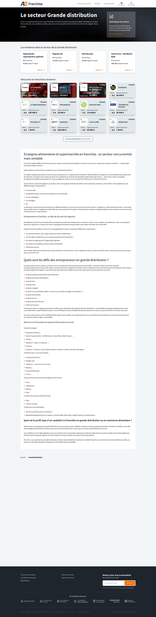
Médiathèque (25, 581)
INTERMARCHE (35, 87)
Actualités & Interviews (28, 578)
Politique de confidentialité (41, 612)
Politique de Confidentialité (126, 588)
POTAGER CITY (35, 122)
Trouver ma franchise (28, 575)
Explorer (41, 70)
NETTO (62, 87)
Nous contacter (70, 612)
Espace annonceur (68, 578)
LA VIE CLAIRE (94, 122)
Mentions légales (26, 612)
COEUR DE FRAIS (95, 105)
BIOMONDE (122, 87)
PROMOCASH (123, 122)
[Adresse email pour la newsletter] (113, 583)
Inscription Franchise (83, 612)
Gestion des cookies (57, 612)
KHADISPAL (64, 122)
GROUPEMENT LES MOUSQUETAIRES (95, 88)
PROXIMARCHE (65, 105)
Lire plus (23, 26)
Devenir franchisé (68, 575)
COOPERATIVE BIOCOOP (123, 106)
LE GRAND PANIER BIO (38, 105)
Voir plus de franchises (78, 139)
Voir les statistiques (116, 34)
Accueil (23, 457)
